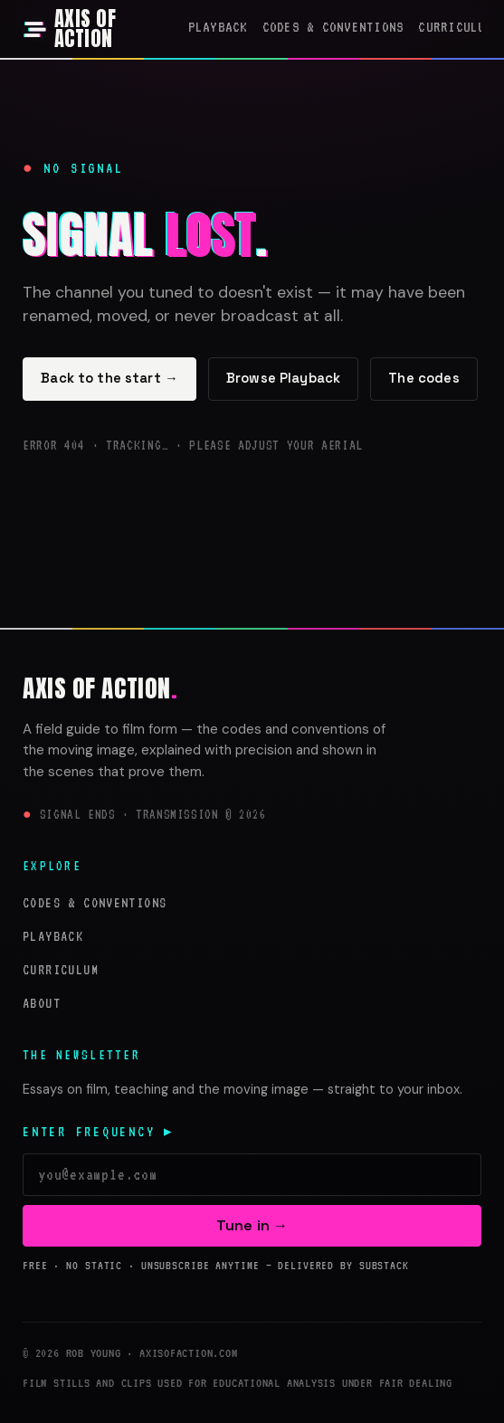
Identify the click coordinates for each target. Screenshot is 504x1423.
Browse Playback (283, 378)
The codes (423, 378)
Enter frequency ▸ (99, 1131)
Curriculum (455, 27)
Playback (218, 27)
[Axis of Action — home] (98, 29)
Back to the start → (109, 378)
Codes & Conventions (333, 27)
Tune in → (252, 1225)
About (42, 1002)
